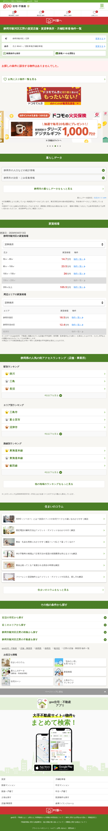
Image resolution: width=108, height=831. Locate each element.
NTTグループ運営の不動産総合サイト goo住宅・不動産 (20, 1)
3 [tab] (52, 146)
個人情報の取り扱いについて (53, 822)
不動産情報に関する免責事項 (31, 822)
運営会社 (71, 828)
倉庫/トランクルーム (64, 803)
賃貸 (3, 779)
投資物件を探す (62, 797)
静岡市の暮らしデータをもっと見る (53, 188)
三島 (10, 381)
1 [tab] (47, 146)
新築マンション (8, 785)
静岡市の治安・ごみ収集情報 (19, 178)
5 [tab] (57, 146)
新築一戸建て (7, 791)
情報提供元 (92, 817)
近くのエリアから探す (14, 625)
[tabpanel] (54, 127)
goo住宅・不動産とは (18, 817)
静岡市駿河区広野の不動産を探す (20, 639)
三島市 (11, 412)
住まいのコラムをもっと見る (53, 590)
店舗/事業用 (6, 803)
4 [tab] (55, 146)
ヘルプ (52, 828)
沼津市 (11, 427)
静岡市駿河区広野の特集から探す (20, 632)
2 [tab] (50, 146)
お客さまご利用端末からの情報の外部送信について (45, 817)
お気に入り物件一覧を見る (20, 79)
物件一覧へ (79, 259)
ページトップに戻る (54, 692)
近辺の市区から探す (12, 617)
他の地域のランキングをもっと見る (54, 484)
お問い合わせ (61, 828)
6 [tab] (60, 146)
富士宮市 (12, 419)
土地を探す (6, 797)
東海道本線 (14, 450)
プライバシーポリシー (40, 828)
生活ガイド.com (100, 198)
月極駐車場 (60, 779)
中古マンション (62, 785)
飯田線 (11, 465)
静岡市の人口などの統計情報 (19, 170)
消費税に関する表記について (75, 822)
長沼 (10, 388)
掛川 (10, 373)
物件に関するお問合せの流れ (76, 817)
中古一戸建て (61, 791)
